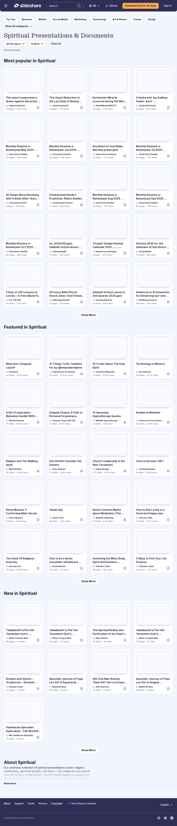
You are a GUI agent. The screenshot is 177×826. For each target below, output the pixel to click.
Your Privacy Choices (81, 803)
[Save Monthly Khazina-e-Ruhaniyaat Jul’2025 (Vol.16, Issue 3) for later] (168, 156)
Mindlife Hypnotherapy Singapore (108, 420)
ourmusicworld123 (18, 203)
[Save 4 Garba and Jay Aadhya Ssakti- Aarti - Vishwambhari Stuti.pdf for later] (168, 107)
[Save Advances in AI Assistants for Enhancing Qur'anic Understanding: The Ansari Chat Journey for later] (168, 302)
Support (19, 803)
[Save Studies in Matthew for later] (168, 422)
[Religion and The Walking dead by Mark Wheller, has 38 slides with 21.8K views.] (23, 453)
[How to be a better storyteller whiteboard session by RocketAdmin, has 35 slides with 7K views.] (67, 551)
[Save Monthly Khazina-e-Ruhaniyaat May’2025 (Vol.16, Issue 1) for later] (38, 156)
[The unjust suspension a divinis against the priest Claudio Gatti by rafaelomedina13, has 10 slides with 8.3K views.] (23, 90)
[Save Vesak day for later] (81, 520)
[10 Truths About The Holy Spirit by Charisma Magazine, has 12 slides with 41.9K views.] (110, 356)
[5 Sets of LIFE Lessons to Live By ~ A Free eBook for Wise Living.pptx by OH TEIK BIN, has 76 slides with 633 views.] (23, 284)
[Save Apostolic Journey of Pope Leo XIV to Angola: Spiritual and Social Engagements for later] (168, 689)
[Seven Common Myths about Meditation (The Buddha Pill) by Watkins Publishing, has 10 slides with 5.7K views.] (110, 502)
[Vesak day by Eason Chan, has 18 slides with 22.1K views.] (67, 502)
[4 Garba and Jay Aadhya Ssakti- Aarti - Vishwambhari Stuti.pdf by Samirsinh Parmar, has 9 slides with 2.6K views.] (153, 90)
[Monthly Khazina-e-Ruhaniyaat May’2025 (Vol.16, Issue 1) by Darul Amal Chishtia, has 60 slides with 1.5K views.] (23, 138)
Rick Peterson (102, 687)
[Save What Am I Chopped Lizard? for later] (38, 374)
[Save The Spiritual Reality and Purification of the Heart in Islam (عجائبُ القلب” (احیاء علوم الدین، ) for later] (125, 640)
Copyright (56, 803)
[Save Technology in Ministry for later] (168, 374)
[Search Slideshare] (65, 6)
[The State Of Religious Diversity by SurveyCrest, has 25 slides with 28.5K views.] (23, 551)
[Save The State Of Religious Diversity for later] (38, 568)
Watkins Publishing (104, 518)
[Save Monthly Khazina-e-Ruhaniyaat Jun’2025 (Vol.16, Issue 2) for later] (81, 156)
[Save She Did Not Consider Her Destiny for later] (81, 471)
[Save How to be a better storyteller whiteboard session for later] (81, 568)
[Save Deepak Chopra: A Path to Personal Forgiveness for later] (81, 422)
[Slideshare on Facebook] (165, 818)
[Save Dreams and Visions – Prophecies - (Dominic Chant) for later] (38, 689)
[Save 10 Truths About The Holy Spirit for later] (125, 374)
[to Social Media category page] (60, 19)
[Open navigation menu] (6, 6)
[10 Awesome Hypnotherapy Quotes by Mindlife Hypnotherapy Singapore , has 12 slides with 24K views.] (110, 405)
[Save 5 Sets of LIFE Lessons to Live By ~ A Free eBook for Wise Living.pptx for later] (38, 302)
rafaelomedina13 (17, 105)
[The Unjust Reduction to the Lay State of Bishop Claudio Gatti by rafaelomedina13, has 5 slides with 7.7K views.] (67, 90)
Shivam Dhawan (16, 420)
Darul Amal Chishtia (18, 154)
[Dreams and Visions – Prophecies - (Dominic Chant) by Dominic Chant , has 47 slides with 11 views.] (23, 671)
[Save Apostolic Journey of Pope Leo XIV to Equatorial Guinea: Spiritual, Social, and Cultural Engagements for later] (81, 689)
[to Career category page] (137, 19)
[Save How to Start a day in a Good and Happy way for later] (168, 520)
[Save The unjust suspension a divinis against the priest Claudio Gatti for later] (38, 107)
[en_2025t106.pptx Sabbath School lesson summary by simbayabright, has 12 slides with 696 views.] (67, 236)
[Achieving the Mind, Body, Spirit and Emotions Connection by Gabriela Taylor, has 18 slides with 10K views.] (110, 551)
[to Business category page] (27, 19)
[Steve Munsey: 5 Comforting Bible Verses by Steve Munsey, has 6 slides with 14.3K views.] (23, 502)
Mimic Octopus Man (18, 638)
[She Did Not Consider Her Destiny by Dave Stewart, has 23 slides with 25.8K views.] (67, 453)
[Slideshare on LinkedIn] (172, 818)
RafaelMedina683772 (106, 105)
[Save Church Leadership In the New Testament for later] (125, 471)
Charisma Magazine (105, 372)
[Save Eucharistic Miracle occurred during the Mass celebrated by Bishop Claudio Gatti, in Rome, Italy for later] (125, 107)
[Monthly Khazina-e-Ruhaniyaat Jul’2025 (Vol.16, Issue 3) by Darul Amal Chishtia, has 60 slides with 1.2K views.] (153, 138)
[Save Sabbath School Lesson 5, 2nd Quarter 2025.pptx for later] (125, 302)
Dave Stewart (58, 469)
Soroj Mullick (145, 251)
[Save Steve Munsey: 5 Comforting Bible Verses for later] (38, 520)
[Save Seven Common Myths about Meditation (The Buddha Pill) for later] (125, 520)
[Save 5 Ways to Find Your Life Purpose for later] (168, 568)
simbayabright (59, 251)
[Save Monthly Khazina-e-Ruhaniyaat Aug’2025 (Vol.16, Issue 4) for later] (125, 205)
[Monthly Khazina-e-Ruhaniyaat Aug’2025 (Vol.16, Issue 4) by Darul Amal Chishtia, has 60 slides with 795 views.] (110, 187)
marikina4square (147, 469)
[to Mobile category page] (42, 19)
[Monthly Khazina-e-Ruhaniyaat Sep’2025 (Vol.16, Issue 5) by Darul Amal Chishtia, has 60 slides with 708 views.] (153, 187)
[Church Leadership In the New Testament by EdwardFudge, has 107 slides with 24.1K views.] (110, 453)
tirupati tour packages (106, 251)
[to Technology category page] (99, 19)
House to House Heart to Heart (151, 420)
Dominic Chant (16, 687)
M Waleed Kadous (148, 300)
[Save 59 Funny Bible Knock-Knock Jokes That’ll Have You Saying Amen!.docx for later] (81, 302)
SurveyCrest (15, 566)
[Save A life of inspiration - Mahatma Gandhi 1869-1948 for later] (38, 422)
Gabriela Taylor (103, 566)
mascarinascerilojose (106, 154)
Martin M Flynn (59, 687)
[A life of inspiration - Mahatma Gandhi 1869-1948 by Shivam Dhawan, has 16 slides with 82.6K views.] (23, 405)
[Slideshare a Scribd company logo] (27, 6)
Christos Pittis (145, 518)
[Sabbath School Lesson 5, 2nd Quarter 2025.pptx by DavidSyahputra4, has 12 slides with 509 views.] (110, 284)
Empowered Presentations (64, 372)
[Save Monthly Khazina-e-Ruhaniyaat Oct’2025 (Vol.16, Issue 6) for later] (38, 253)
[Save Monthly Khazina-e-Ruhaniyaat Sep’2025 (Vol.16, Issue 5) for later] (168, 205)
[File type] (15, 43)
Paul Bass (13, 372)
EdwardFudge (102, 469)
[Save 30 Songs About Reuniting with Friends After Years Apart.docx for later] (38, 205)
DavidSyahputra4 (104, 300)
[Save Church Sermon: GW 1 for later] (168, 471)
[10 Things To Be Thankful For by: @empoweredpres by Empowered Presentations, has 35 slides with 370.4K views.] (67, 356)
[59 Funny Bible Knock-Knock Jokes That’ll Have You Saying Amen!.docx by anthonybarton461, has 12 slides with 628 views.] (67, 284)
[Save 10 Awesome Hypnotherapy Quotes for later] (125, 422)
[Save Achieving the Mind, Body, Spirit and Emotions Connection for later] (125, 568)
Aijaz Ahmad (102, 638)
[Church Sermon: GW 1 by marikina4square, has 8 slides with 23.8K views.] (153, 453)
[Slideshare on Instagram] (159, 818)
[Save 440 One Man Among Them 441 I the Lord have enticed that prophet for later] (125, 689)
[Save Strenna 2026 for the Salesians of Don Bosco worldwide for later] (168, 253)
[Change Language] (94, 6)
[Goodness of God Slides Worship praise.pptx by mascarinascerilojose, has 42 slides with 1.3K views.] (110, 138)
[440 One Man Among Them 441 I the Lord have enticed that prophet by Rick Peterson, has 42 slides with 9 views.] (110, 671)
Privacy (43, 803)
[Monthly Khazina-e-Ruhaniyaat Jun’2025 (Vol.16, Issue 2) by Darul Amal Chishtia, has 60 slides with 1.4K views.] (67, 138)
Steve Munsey (16, 518)
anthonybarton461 (61, 300)
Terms (31, 803)
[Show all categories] (18, 26)
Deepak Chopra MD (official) (64, 420)
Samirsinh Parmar (147, 105)
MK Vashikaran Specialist (21, 735)
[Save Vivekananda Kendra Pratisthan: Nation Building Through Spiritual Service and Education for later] (81, 205)
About (7, 803)
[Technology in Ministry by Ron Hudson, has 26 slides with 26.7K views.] (153, 356)
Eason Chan (58, 518)
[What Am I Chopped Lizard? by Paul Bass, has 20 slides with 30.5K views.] (23, 356)
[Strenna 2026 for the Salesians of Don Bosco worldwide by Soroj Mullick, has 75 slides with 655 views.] (153, 236)
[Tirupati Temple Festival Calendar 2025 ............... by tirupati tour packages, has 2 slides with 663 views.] (110, 236)
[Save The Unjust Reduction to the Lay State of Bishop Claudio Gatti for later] (81, 107)
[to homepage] (11, 19)
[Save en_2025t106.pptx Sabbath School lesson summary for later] (81, 253)
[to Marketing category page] (80, 19)
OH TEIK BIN (15, 300)
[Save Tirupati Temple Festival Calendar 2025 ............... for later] (125, 253)
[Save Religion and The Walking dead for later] (38, 471)
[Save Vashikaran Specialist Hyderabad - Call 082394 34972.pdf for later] (38, 737)
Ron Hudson (145, 372)
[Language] (37, 43)
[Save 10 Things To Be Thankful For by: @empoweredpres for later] (81, 374)
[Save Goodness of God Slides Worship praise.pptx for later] (125, 156)
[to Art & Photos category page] (119, 19)
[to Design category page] (151, 19)
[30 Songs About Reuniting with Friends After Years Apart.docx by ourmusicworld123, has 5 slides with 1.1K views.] (23, 187)
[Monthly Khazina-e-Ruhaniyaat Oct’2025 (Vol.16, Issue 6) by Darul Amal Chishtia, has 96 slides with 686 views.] (23, 236)
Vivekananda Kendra (62, 203)
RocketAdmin (58, 566)
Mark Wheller (15, 469)
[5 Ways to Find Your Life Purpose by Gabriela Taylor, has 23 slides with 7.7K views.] (153, 551)
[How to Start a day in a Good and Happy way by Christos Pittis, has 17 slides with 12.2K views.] (153, 502)
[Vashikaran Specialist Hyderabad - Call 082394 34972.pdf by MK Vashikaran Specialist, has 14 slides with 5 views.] (23, 720)
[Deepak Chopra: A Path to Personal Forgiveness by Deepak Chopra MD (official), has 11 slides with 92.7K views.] (67, 405)
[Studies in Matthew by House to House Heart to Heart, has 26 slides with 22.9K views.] (153, 405)
